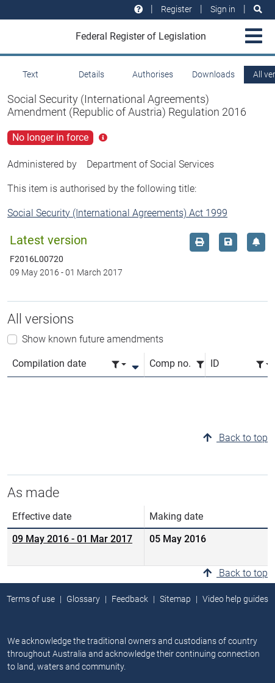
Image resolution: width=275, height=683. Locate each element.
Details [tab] (91, 74)
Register (176, 9)
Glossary (83, 599)
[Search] (258, 9)
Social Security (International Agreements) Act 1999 (117, 213)
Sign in (222, 9)
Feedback (130, 599)
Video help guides (235, 599)
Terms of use (31, 599)
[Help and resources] (138, 9)
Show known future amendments (92, 339)
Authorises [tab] (152, 74)
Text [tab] (30, 74)
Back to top (235, 438)
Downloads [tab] (213, 74)
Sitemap (175, 599)
